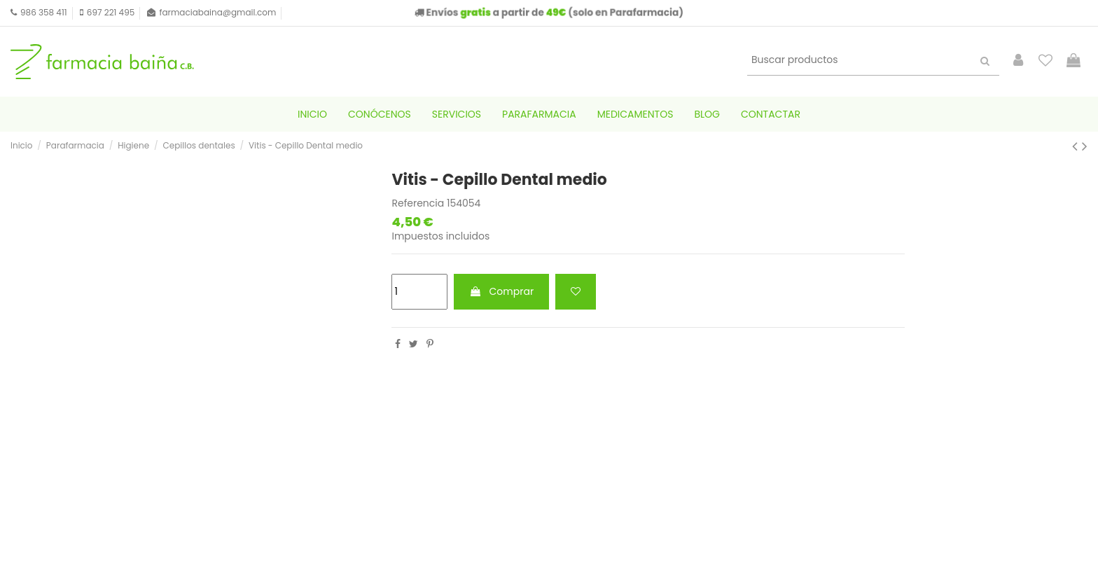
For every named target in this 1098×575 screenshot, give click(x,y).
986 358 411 (43, 12)
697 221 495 (110, 12)
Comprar (501, 291)
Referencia (417, 203)
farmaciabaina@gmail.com (217, 12)
